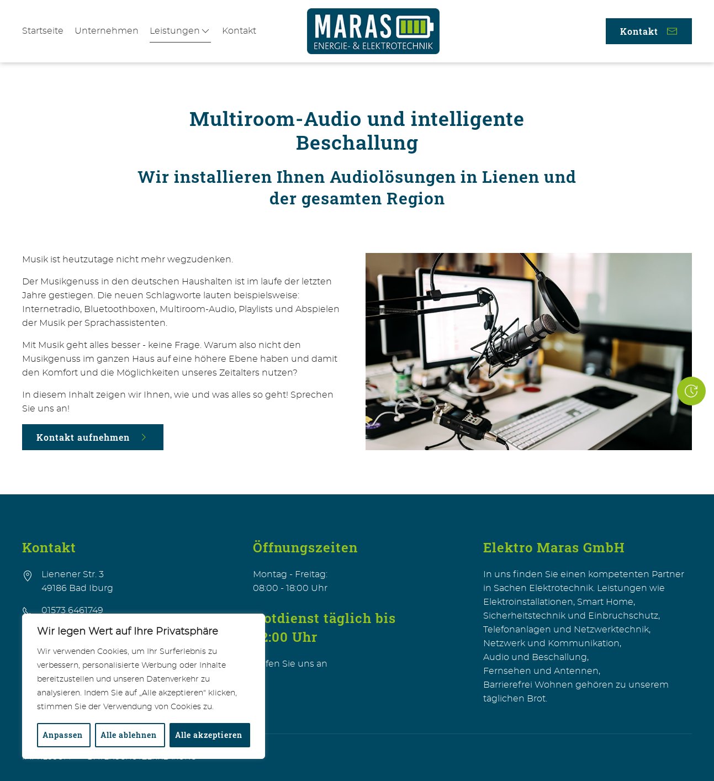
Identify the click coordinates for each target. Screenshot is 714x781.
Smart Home (605, 602)
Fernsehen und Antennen (541, 671)
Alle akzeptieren (208, 735)
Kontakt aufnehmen (92, 437)
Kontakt (239, 31)
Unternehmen (107, 31)
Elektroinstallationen (528, 602)
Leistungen (180, 30)
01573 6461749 (72, 610)
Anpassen (63, 735)
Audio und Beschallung (535, 657)
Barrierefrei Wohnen (528, 684)
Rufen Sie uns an (290, 663)
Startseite (43, 31)
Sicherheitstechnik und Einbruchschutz (570, 615)
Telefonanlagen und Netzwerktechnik (566, 629)
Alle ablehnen (129, 735)
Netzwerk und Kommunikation (551, 643)
